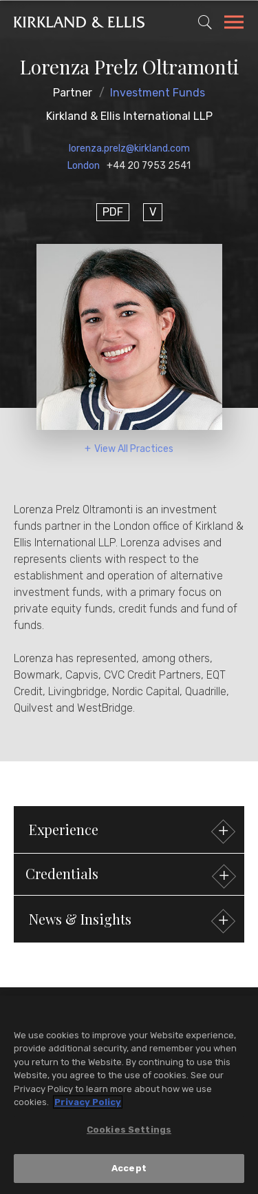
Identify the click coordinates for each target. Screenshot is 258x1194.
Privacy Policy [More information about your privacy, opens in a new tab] (87, 1103)
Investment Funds (157, 92)
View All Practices (133, 449)
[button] (129, 874)
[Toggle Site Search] (205, 22)
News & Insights (130, 920)
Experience (130, 831)
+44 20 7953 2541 (149, 166)
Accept (129, 1169)
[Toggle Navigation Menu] (234, 24)
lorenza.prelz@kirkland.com (129, 148)
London (83, 166)
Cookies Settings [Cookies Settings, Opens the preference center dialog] (129, 1130)
